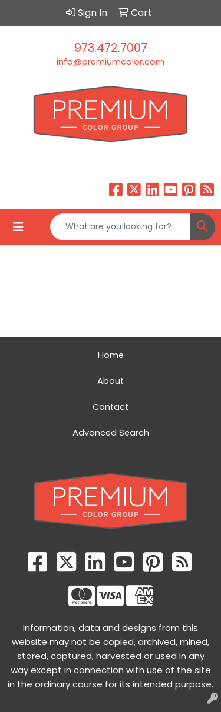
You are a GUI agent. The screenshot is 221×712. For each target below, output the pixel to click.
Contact (110, 407)
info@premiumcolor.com (110, 62)
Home (111, 355)
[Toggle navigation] (18, 227)
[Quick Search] (120, 226)
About (110, 381)
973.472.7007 (110, 47)
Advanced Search (110, 433)
